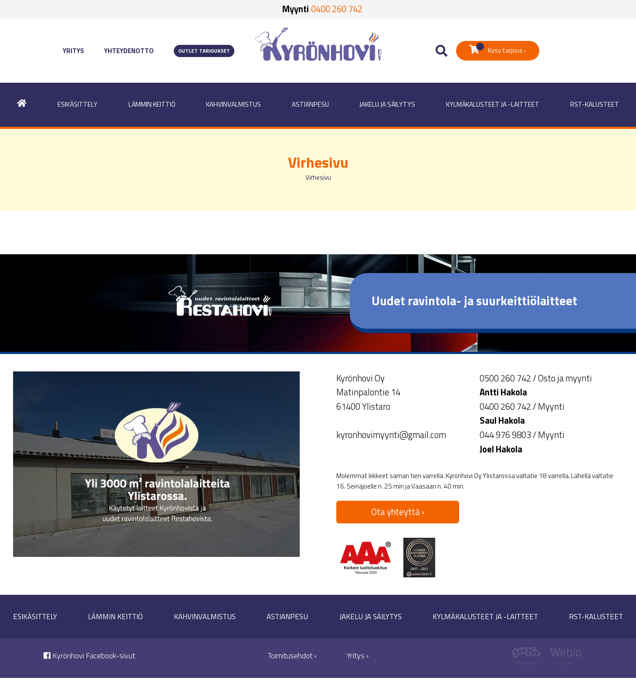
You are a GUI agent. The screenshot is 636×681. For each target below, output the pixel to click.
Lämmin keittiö (152, 104)
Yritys (73, 51)
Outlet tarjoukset (204, 51)
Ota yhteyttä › (397, 512)
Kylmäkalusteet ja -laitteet (492, 104)
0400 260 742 (336, 9)
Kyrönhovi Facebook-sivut (89, 655)
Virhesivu (318, 177)
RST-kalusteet (594, 104)
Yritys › (358, 655)
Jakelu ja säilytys (387, 104)
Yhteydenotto (129, 51)
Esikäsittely (78, 104)
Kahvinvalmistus (233, 104)
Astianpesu (310, 104)
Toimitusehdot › (292, 655)
